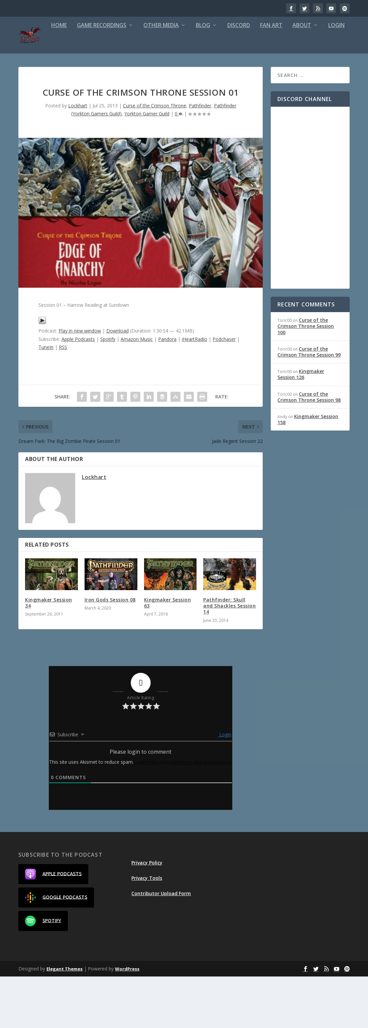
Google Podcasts (56, 949)
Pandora (167, 390)
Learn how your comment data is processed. (183, 813)
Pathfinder (200, 157)
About (274, 77)
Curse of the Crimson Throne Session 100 (305, 378)
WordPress (127, 1020)
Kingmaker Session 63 (167, 654)
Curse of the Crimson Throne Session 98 (309, 448)
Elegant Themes (64, 1020)
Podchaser (224, 390)
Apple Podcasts (78, 390)
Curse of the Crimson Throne (154, 157)
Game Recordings (74, 77)
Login (308, 77)
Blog (175, 77)
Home (31, 77)
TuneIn (45, 398)
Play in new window (79, 382)
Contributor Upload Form (161, 945)
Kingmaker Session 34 (48, 654)
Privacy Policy (146, 914)
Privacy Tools (146, 929)
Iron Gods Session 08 (110, 651)
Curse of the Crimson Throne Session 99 (309, 403)
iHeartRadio (194, 390)
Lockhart (77, 157)
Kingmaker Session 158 (307, 471)
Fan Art (243, 77)
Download (117, 382)
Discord (211, 77)
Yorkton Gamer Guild (146, 165)
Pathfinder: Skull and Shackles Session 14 (229, 657)
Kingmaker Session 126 (300, 426)
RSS (63, 398)
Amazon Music (137, 390)
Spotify (107, 390)
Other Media (133, 77)
